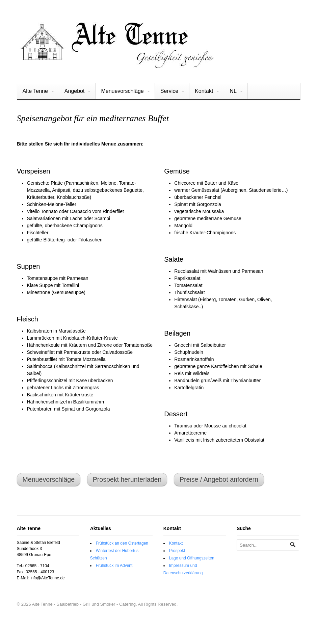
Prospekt (177, 550)
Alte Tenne (35, 91)
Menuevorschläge (122, 91)
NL (233, 91)
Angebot (74, 91)
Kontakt (204, 91)
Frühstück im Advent (114, 565)
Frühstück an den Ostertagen (122, 543)
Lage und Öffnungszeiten (191, 558)
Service (169, 91)
